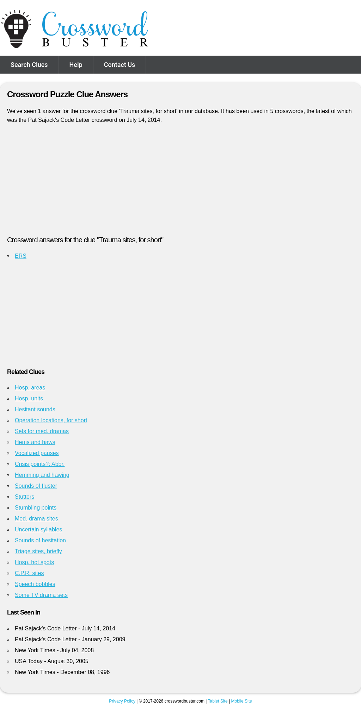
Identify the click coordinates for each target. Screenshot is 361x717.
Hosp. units (29, 398)
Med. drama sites (36, 519)
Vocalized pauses (37, 453)
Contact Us (119, 64)
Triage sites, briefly (38, 551)
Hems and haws (35, 442)
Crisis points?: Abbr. (40, 464)
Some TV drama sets (41, 595)
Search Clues (29, 64)
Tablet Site (218, 701)
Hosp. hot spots (34, 562)
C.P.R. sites (29, 573)
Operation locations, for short (51, 420)
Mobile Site (241, 701)
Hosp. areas (30, 388)
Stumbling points (35, 508)
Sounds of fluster (36, 486)
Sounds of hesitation (40, 540)
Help (75, 64)
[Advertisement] (180, 182)
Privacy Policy (122, 701)
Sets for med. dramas (42, 431)
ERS (20, 256)
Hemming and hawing (42, 475)
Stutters (24, 497)
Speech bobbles (35, 584)
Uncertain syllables (38, 529)
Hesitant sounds (35, 409)
